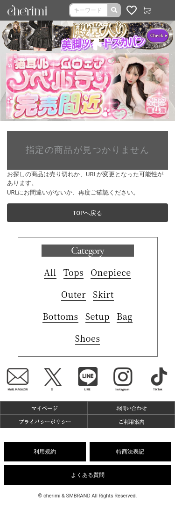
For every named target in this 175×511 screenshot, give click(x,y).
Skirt (103, 294)
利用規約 (45, 451)
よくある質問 (88, 475)
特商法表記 (130, 451)
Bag (125, 316)
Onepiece (111, 272)
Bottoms (60, 316)
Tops (73, 272)
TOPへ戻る (88, 212)
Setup (97, 316)
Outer (73, 294)
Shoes (87, 338)
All (50, 272)
